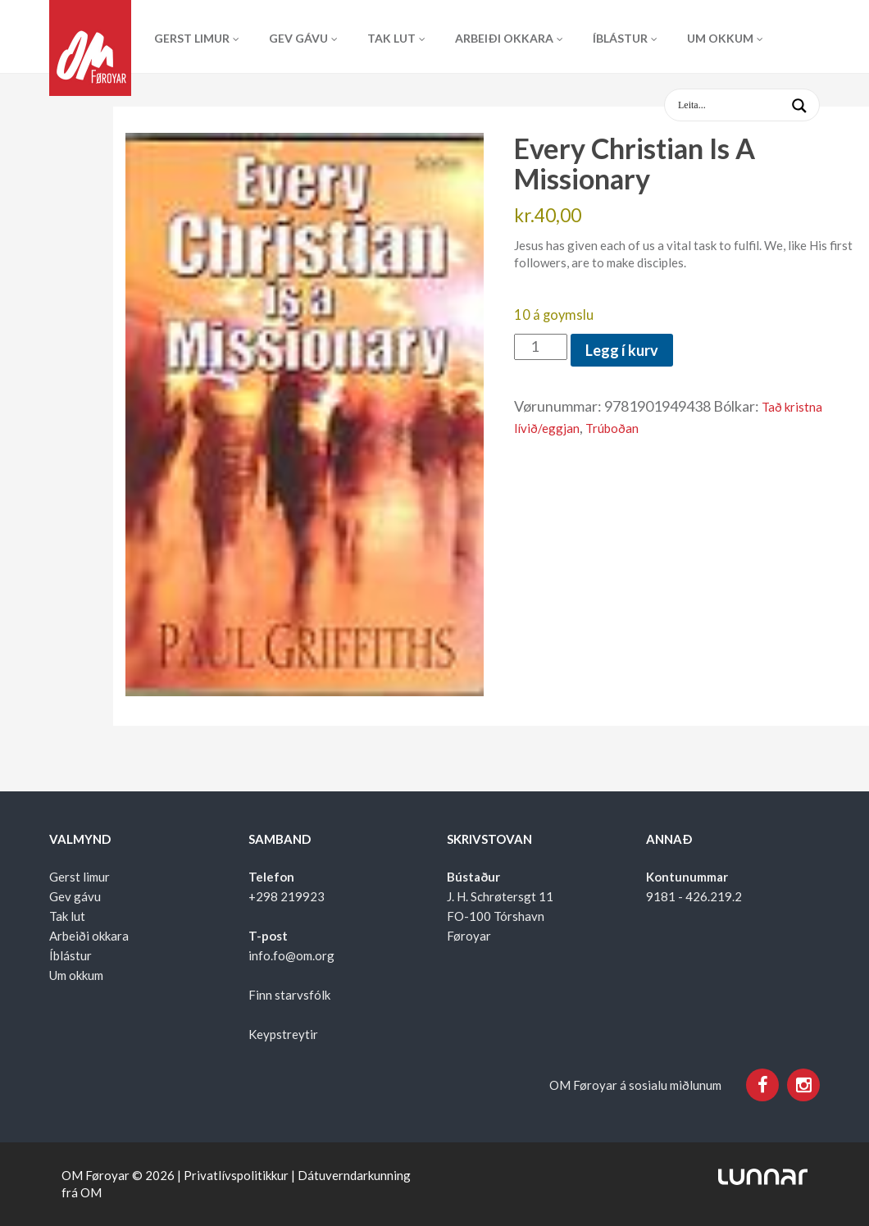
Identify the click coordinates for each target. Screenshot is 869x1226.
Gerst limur (192, 38)
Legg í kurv (621, 350)
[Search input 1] (755, 105)
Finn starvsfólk (289, 994)
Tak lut (391, 38)
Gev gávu (298, 38)
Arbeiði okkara (504, 38)
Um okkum (720, 38)
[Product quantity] (540, 347)
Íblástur (620, 38)
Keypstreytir (283, 1034)
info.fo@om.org (291, 955)
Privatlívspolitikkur (236, 1175)
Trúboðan (612, 428)
